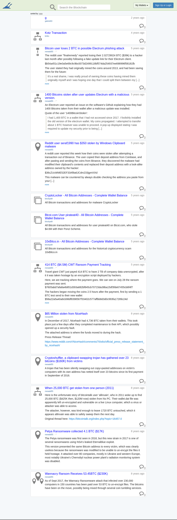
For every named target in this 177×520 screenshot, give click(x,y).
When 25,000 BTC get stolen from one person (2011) (79, 388)
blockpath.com (8, 6)
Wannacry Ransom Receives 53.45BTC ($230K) (76, 473)
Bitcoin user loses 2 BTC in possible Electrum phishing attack (84, 48)
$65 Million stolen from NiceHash (66, 313)
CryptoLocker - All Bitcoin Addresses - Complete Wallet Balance (86, 195)
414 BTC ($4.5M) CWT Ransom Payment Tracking (78, 264)
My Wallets (141, 5)
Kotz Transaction (56, 32)
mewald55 (49, 52)
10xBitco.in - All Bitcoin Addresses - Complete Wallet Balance (84, 241)
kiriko (47, 36)
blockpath (49, 199)
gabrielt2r (49, 21)
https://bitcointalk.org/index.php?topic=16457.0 (95, 418)
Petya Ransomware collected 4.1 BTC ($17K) (74, 431)
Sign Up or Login (163, 5)
